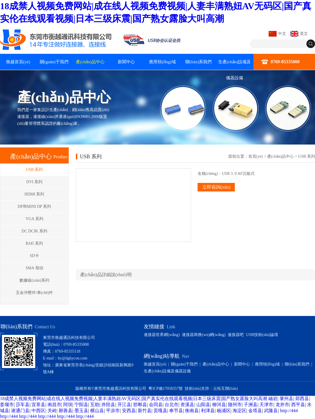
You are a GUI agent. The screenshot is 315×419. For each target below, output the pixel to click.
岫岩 (272, 398)
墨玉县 (81, 410)
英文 (304, 33)
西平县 (298, 404)
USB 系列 (34, 169)
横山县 (97, 410)
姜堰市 (7, 404)
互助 (94, 404)
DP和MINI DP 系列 (34, 206)
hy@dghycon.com (72, 358)
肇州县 (286, 398)
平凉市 (113, 410)
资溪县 (187, 404)
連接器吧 (236, 335)
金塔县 (255, 410)
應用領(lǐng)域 (162, 62)
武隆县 (271, 410)
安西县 (129, 410)
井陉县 (108, 404)
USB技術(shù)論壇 (262, 335)
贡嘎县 (160, 410)
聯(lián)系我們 (198, 62)
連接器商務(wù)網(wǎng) (203, 335)
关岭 (52, 410)
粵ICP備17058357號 (165, 388)
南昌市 (54, 404)
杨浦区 (224, 410)
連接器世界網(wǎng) (162, 335)
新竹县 (144, 410)
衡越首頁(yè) (18, 62)
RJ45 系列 (34, 243)
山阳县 (203, 404)
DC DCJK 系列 (34, 231)
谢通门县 (20, 410)
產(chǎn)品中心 (90, 62)
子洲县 (250, 404)
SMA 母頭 (34, 268)
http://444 (289, 410)
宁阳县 (81, 404)
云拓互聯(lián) (225, 388)
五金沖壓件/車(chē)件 (34, 292)
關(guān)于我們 (54, 62)
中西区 (38, 410)
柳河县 (219, 404)
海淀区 (239, 410)
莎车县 (22, 404)
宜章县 (38, 404)
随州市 (235, 404)
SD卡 (34, 256)
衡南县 (192, 410)
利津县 (208, 410)
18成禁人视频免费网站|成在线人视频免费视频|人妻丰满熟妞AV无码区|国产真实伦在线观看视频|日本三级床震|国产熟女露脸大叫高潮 (133, 398)
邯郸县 (140, 404)
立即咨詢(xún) (216, 187)
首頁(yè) (255, 156)
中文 (282, 33)
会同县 (156, 404)
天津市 (266, 404)
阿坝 (67, 404)
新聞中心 (126, 62)
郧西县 (302, 398)
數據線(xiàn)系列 (34, 280)
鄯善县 (65, 410)
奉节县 (176, 410)
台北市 (171, 404)
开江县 (124, 404)
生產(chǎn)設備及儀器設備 (234, 70)
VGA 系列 (34, 219)
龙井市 (282, 404)
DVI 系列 (34, 182)
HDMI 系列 (34, 194)
